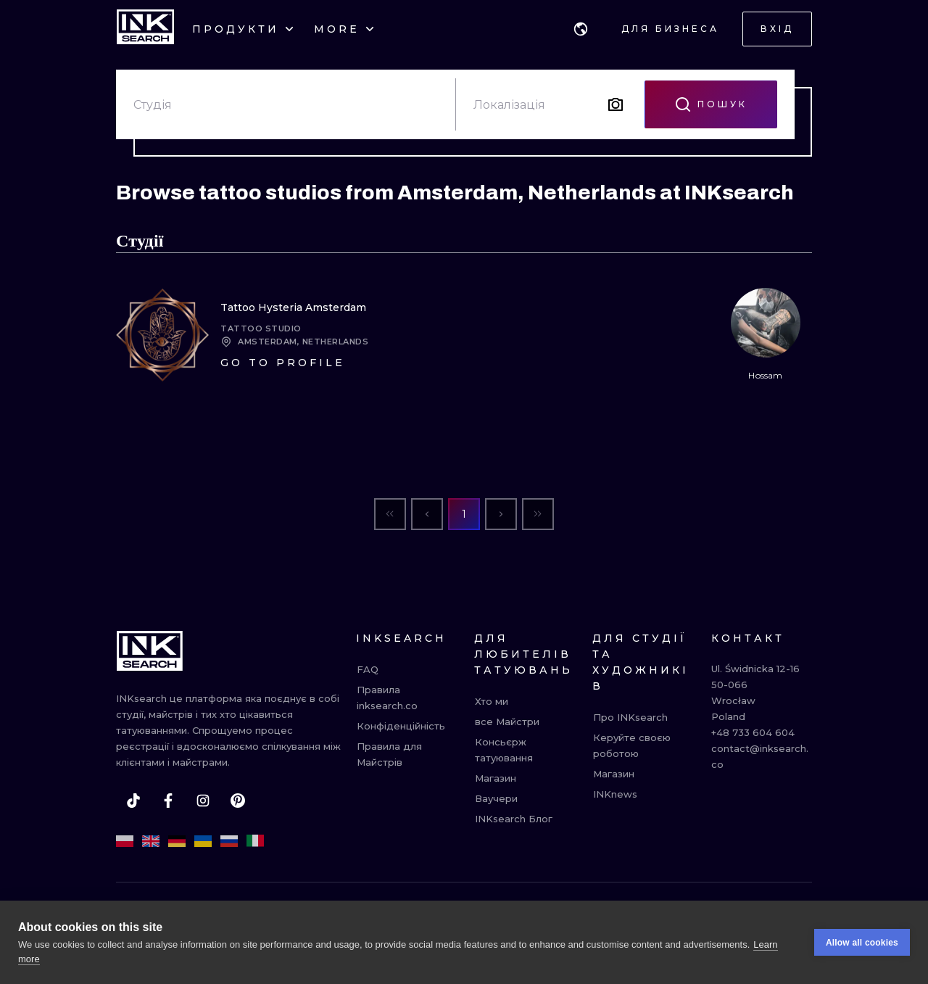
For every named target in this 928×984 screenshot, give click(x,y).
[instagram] (203, 800)
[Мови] (580, 29)
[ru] (229, 841)
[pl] (124, 841)
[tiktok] (133, 800)
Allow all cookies (862, 945)
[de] (177, 841)
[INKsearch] (145, 29)
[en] (151, 841)
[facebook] (168, 800)
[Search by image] (615, 104)
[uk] (203, 841)
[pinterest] (237, 800)
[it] (255, 841)
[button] (580, 29)
